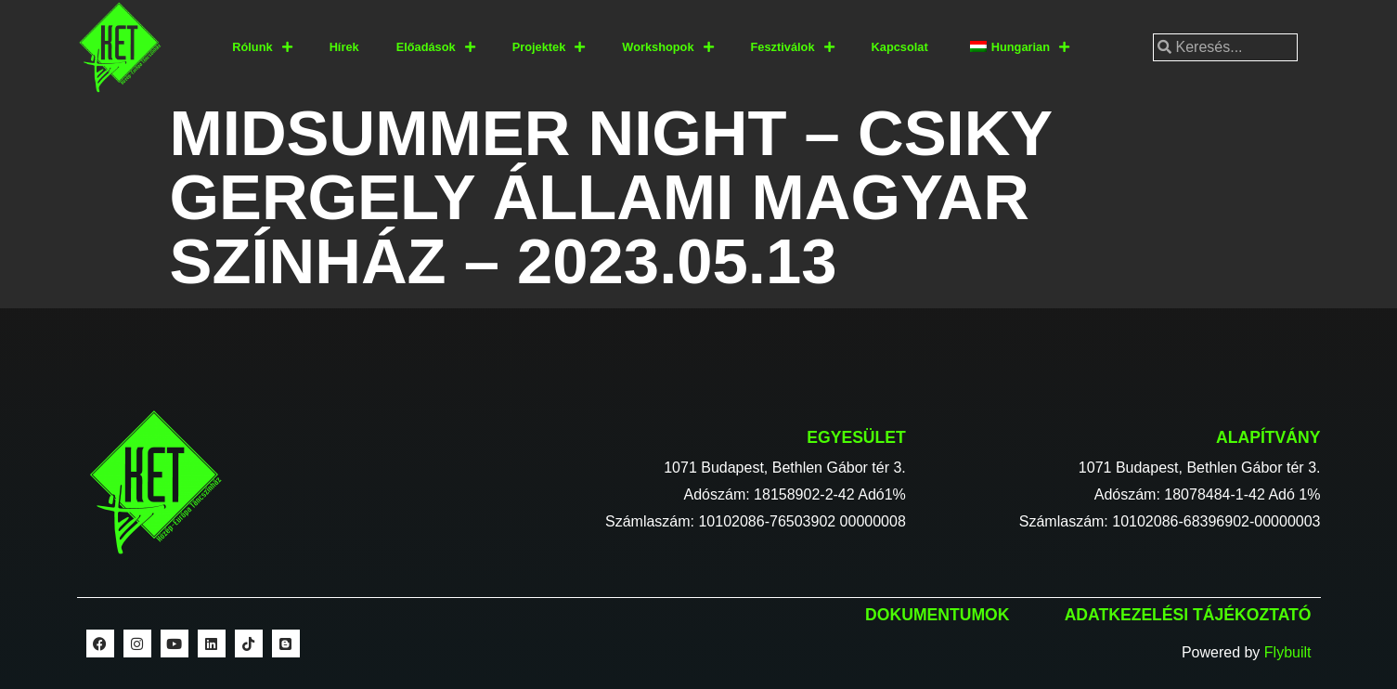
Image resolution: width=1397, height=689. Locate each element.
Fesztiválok (792, 47)
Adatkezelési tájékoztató (1188, 614)
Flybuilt (1288, 652)
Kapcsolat (900, 47)
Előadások (435, 47)
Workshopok (667, 47)
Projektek (549, 47)
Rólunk (261, 47)
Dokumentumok (937, 614)
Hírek (344, 47)
